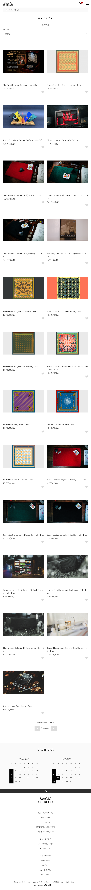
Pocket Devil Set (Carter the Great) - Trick (64, 311)
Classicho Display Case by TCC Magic (63, 140)
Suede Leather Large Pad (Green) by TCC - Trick (23, 535)
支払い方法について (45, 822)
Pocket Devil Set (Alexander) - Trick (18, 480)
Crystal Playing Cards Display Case (17, 706)
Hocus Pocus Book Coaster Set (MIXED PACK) (22, 140)
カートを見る (45, 870)
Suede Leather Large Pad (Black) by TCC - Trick (67, 535)
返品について (45, 817)
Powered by (45, 885)
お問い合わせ (45, 874)
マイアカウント (45, 856)
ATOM (48, 848)
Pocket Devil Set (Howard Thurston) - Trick (20, 367)
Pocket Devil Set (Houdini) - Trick (60, 425)
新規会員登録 (45, 860)
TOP (6, 10)
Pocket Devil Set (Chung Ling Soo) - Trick (64, 85)
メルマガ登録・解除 (45, 844)
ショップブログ (45, 839)
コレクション (15, 10)
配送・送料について (45, 813)
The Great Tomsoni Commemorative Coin (20, 85)
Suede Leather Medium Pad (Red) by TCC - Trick (23, 195)
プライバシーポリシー (45, 832)
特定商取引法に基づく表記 (45, 827)
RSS (42, 848)
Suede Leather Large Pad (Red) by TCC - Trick (66, 480)
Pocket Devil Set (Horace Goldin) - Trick (19, 311)
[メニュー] (87, 4)
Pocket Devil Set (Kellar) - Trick (16, 425)
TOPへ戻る (45, 791)
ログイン (45, 865)
